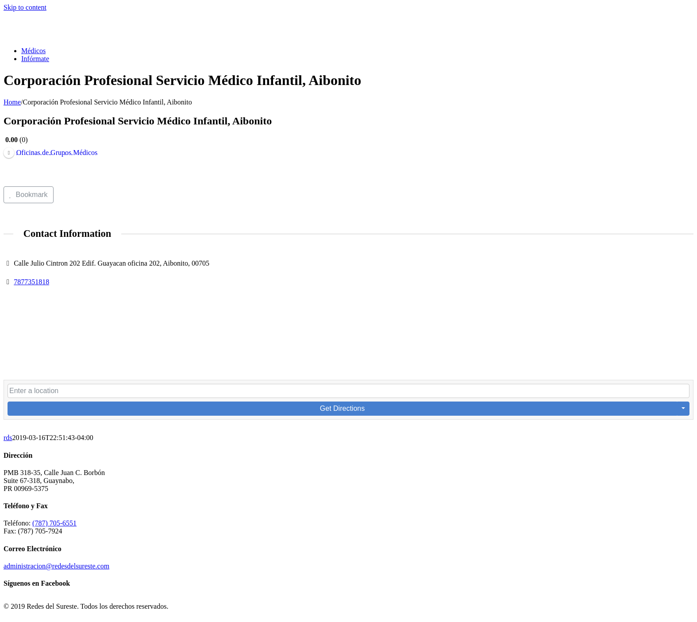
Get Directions (342, 408)
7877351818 (31, 282)
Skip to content (25, 7)
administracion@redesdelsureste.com (56, 566)
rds (8, 437)
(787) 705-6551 (54, 523)
